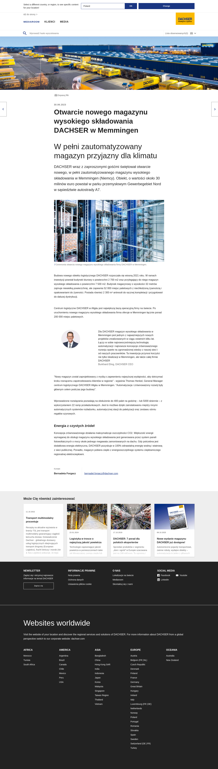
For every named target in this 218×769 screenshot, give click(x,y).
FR (140, 660)
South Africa (29, 664)
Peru (61, 677)
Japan (98, 677)
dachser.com (78, 638)
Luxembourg (136, 704)
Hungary (134, 691)
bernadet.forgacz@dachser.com (101, 473)
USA (61, 682)
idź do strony (30, 14)
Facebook (163, 575)
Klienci (50, 22)
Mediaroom (31, 22)
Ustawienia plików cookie (80, 584)
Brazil (61, 660)
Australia (170, 656)
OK (131, 6)
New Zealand (172, 660)
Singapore (99, 691)
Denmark (134, 669)
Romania (134, 726)
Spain (133, 735)
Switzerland (135, 743)
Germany (134, 682)
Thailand (99, 699)
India (97, 669)
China (97, 660)
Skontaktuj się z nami (123, 584)
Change (166, 6)
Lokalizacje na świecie (123, 575)
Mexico (62, 673)
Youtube (181, 575)
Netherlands (136, 708)
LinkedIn (163, 579)
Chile (61, 669)
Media (65, 22)
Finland (133, 673)
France (133, 677)
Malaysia (99, 686)
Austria (133, 656)
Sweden (134, 739)
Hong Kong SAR (102, 664)
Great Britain (136, 686)
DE (149, 704)
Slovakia (134, 730)
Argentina (63, 656)
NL (145, 660)
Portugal (134, 721)
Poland (133, 717)
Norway (134, 713)
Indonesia (99, 673)
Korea (97, 682)
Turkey (133, 748)
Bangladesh (100, 656)
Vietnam (98, 704)
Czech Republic (137, 664)
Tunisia (26, 660)
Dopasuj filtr (61, 95)
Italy (132, 699)
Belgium (134, 660)
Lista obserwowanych (176, 33)
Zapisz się (38, 586)
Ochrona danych (76, 579)
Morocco (27, 656)
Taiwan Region (102, 695)
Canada (63, 664)
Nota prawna (74, 575)
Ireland (133, 695)
